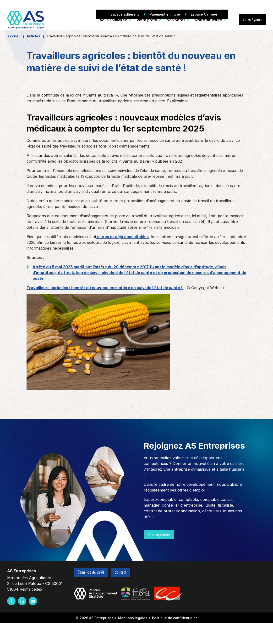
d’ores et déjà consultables (122, 236)
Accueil (13, 36)
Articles (33, 36)
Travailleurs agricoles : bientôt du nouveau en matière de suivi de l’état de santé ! (105, 287)
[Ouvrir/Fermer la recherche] (232, 20)
